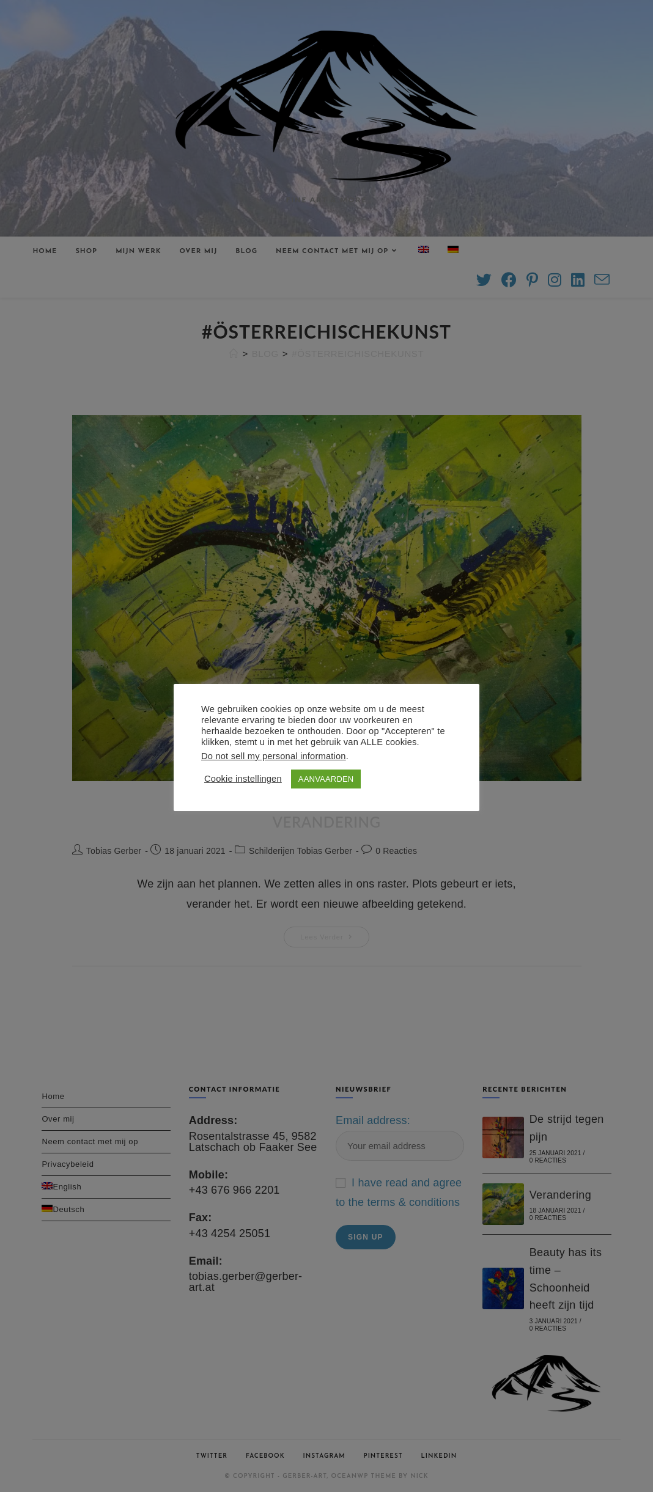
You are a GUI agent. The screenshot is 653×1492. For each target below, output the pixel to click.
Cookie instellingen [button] (243, 779)
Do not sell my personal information (273, 756)
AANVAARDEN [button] (326, 779)
